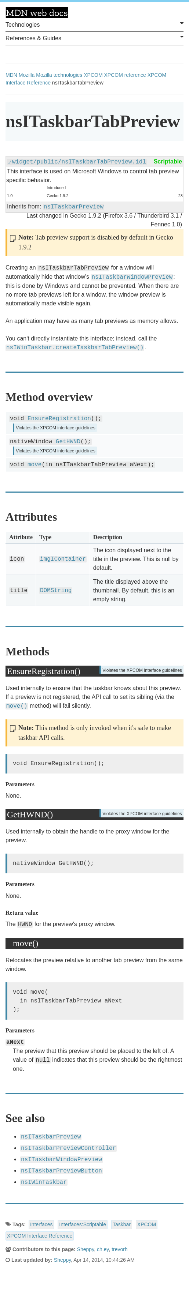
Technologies (94, 24)
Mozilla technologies (59, 75)
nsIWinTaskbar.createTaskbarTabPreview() (74, 348)
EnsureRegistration (59, 418)
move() (17, 706)
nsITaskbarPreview (73, 207)
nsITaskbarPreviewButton (61, 1171)
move (34, 465)
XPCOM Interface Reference (39, 1236)
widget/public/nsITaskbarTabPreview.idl (79, 162)
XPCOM (93, 75)
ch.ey (103, 1249)
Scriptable (168, 161)
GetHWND (68, 442)
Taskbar (122, 1224)
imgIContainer (63, 559)
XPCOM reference (125, 75)
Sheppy (85, 1249)
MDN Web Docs (37, 12)
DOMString (56, 590)
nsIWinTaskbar (44, 1182)
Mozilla (27, 75)
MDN (11, 75)
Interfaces (41, 1224)
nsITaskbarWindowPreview (132, 277)
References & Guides (94, 37)
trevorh (120, 1249)
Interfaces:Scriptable (82, 1224)
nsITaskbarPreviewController (68, 1148)
